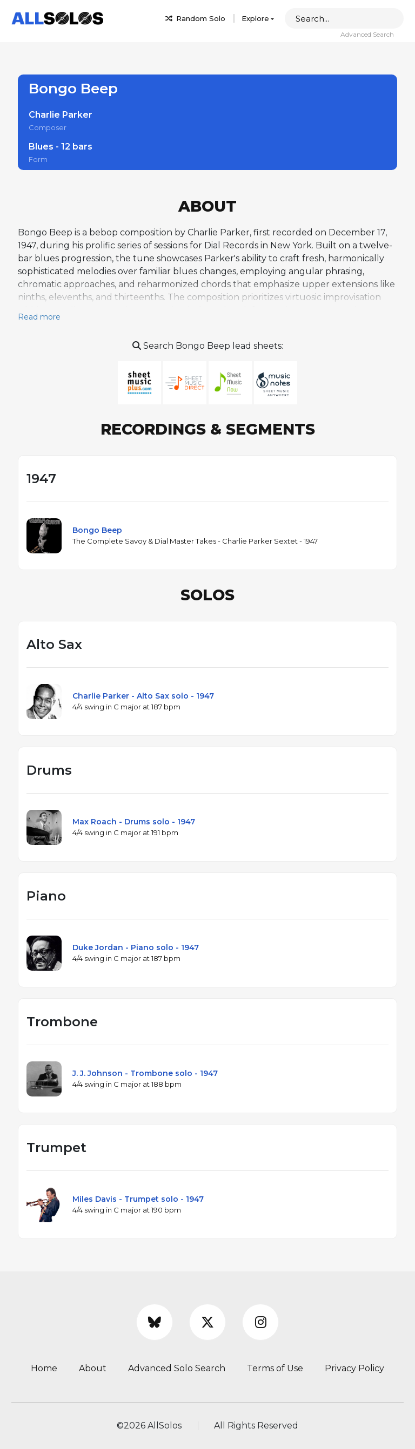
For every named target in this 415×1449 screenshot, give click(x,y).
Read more (39, 317)
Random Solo (195, 18)
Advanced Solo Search (176, 1368)
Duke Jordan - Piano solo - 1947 (135, 947)
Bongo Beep (97, 530)
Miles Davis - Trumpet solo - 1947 (138, 1199)
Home (44, 1368)
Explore (255, 18)
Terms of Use (275, 1368)
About (92, 1368)
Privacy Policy (354, 1368)
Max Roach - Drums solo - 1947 (133, 822)
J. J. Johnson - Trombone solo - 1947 (145, 1073)
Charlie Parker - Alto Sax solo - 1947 (143, 696)
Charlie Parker (60, 115)
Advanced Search (367, 34)
